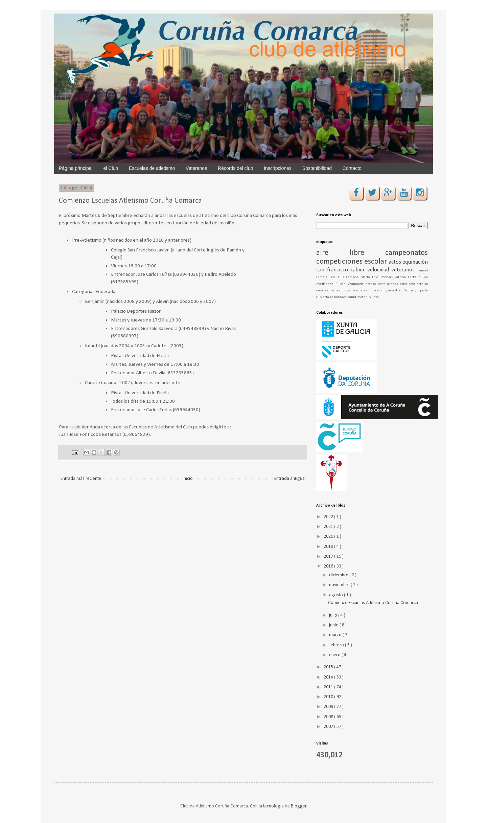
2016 (329, 566)
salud (352, 297)
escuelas (361, 290)
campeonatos (406, 253)
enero (335, 655)
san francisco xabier (341, 270)
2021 (329, 526)
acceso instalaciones (383, 284)
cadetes (323, 290)
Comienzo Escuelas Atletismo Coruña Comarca (373, 602)
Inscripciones (278, 168)
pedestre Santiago (403, 290)
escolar (376, 262)
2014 (329, 677)
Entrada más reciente (81, 478)
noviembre (340, 584)
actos (395, 262)
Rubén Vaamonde (350, 284)
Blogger (298, 806)
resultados (339, 297)
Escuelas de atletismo (152, 168)
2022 (329, 516)
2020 (329, 536)
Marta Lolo (370, 277)
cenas (337, 290)
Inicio (188, 478)
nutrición (378, 290)
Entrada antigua (289, 478)
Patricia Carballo (408, 277)
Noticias (387, 277)
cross (348, 290)
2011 (329, 687)
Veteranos (196, 168)
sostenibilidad (368, 297)
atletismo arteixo (414, 284)
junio (334, 625)
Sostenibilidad (317, 168)
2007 (329, 726)
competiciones (340, 262)
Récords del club (235, 168)
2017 (329, 556)
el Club (110, 168)
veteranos (404, 270)
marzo (336, 635)
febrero (337, 645)
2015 (329, 667)
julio (333, 615)
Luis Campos (349, 277)
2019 (329, 546)
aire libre (350, 253)
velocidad (379, 270)
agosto (336, 595)
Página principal (76, 168)
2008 (329, 716)
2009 (329, 706)
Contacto (352, 168)
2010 (329, 696)
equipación (415, 262)
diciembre (339, 575)
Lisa (333, 277)
